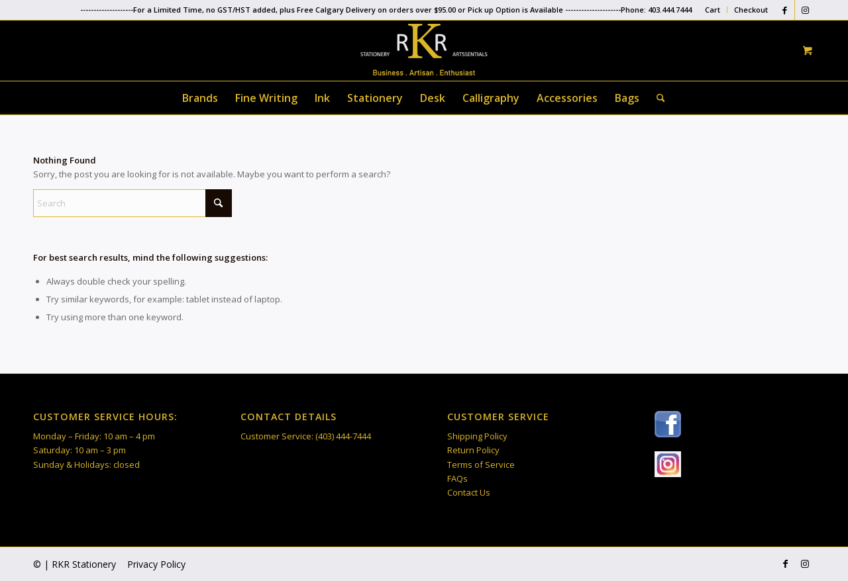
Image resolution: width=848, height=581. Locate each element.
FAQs (457, 478)
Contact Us (468, 492)
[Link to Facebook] (784, 10)
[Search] (656, 97)
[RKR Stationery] (424, 50)
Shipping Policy (477, 436)
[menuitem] (712, 10)
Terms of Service (481, 464)
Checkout (751, 10)
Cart (712, 10)
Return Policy (473, 450)
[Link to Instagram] (805, 10)
